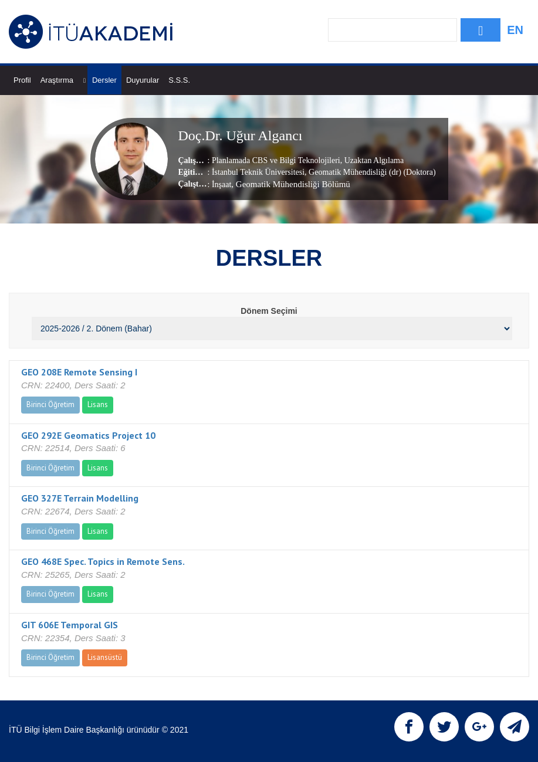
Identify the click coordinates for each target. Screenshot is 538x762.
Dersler (104, 80)
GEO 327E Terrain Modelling (79, 498)
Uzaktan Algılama (373, 160)
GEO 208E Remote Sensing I (79, 372)
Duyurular (142, 80)
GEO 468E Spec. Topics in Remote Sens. (103, 561)
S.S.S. (179, 80)
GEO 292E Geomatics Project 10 (88, 435)
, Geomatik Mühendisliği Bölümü (290, 184)
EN (515, 29)
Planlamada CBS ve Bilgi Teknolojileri (276, 160)
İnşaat (221, 184)
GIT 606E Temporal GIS (69, 625)
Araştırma (63, 80)
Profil (22, 80)
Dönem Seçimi (269, 311)
